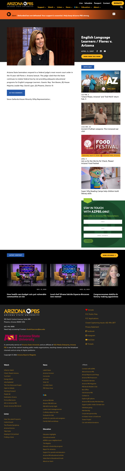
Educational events (49, 437)
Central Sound (8, 422)
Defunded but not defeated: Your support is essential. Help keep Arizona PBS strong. (53, 15)
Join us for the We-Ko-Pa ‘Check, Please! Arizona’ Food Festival (97, 162)
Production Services (88, 381)
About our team (48, 461)
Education (86, 7)
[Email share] (106, 51)
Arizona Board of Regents (26, 355)
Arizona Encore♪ (9, 428)
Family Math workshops (50, 421)
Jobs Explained (8, 382)
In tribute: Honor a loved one (91, 417)
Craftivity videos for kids (50, 412)
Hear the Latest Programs (12, 419)
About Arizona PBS (88, 372)
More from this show (92, 56)
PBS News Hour (48, 388)
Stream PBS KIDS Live (49, 403)
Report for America (49, 449)
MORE (109, 255)
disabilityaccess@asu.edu (35, 329)
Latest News (47, 370)
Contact (106, 3)
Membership (86, 411)
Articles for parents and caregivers (54, 418)
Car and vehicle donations (90, 422)
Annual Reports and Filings (90, 375)
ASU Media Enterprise (61, 345)
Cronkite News (48, 385)
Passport (97, 3)
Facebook (89, 331)
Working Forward (9, 391)
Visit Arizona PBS (87, 393)
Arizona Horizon (48, 373)
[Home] (30, 4)
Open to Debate (9, 388)
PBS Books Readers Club (89, 387)
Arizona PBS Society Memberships (93, 402)
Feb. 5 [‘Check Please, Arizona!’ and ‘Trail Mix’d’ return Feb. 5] (85, 94)
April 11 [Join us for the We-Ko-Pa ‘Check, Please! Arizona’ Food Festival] (84, 159)
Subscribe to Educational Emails (53, 458)
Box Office (85, 390)
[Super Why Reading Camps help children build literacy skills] (101, 168)
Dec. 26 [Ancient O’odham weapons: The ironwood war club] (86, 127)
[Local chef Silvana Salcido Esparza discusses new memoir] (70, 265)
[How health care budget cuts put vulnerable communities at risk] (26, 265)
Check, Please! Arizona (11, 373)
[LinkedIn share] (102, 51)
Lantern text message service (52, 409)
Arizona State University (31, 345)
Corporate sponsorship (89, 414)
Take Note (7, 431)
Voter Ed (46, 382)
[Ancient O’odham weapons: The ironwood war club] (101, 104)
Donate (89, 310)
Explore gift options (88, 399)
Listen (60, 7)
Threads (89, 344)
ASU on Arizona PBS (10, 403)
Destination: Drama (10, 397)
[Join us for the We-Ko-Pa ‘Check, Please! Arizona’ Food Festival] (101, 136)
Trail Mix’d (7, 376)
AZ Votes (46, 379)
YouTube (89, 340)
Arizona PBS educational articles (53, 455)
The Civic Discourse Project (12, 385)
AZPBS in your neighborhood (52, 440)
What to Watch (9, 370)
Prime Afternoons (9, 400)
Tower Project (86, 420)
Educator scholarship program (53, 446)
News (69, 7)
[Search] (121, 7)
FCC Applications (91, 318)
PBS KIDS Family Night (50, 406)
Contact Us (85, 396)
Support (42, 7)
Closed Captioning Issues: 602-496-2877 (100, 323)
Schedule (88, 3)
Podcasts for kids (48, 415)
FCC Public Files (91, 314)
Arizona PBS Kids (48, 400)
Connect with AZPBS (88, 369)
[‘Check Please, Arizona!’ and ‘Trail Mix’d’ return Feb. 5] (101, 72)
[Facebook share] (98, 51)
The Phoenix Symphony (11, 425)
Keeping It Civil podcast (11, 434)
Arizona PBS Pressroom (89, 378)
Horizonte (46, 376)
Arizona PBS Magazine (89, 384)
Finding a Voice (9, 437)
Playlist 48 (7, 394)
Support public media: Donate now (93, 405)
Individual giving (87, 408)
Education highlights (49, 434)
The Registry (47, 443)
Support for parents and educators (54, 452)
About (97, 7)
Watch (51, 7)
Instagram (90, 335)
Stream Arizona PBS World (12, 406)
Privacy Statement (92, 327)
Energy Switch (8, 379)
